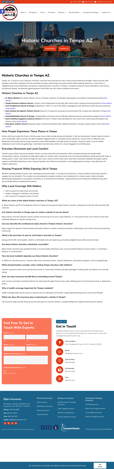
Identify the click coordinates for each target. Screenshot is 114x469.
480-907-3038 (89, 2)
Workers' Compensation (66, 412)
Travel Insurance (42, 414)
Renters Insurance (43, 410)
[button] (2, 11)
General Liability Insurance (67, 416)
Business (63, 12)
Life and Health (75, 12)
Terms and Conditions (104, 428)
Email (31, 344)
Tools (43, 12)
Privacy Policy (90, 428)
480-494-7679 (11, 415)
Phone (9, 344)
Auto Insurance (42, 401)
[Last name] (37, 336)
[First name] (14, 336)
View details (106, 102)
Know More (50, 48)
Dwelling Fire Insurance (45, 406)
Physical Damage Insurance (94, 416)
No (6, 370)
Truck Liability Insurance (93, 412)
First (5, 340)
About (24, 12)
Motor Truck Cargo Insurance (95, 408)
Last (27, 340)
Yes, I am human (10, 372)
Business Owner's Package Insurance (67, 402)
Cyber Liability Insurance (66, 408)
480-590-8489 (77, 2)
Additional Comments (14, 353)
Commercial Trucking (91, 12)
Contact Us (106, 12)
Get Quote (33, 12)
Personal (52, 12)
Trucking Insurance (91, 404)
